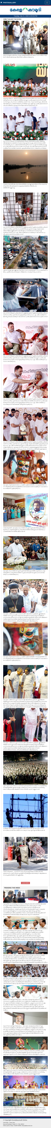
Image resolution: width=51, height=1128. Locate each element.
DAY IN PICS (18, 19)
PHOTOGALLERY (8, 2)
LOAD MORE (25, 883)
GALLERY (10, 19)
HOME (5, 19)
